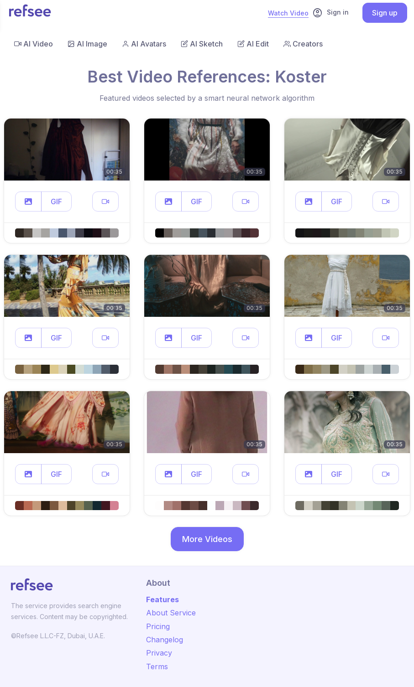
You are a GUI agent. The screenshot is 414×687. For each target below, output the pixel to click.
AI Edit (253, 43)
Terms (157, 666)
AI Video (33, 43)
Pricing (158, 626)
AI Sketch (202, 43)
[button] (28, 201)
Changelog (164, 639)
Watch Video (288, 13)
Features (162, 599)
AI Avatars (144, 43)
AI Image (87, 43)
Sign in (330, 12)
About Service (171, 612)
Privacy (159, 652)
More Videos (207, 539)
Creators (303, 43)
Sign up (385, 12)
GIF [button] (56, 201)
